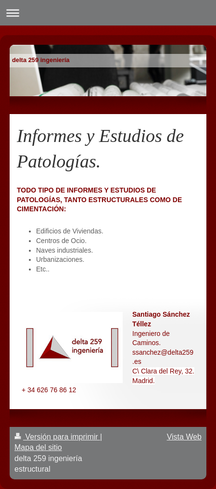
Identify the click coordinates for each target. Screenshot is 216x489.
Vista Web (184, 437)
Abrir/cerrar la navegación (108, 12)
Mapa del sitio (38, 447)
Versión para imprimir (57, 437)
